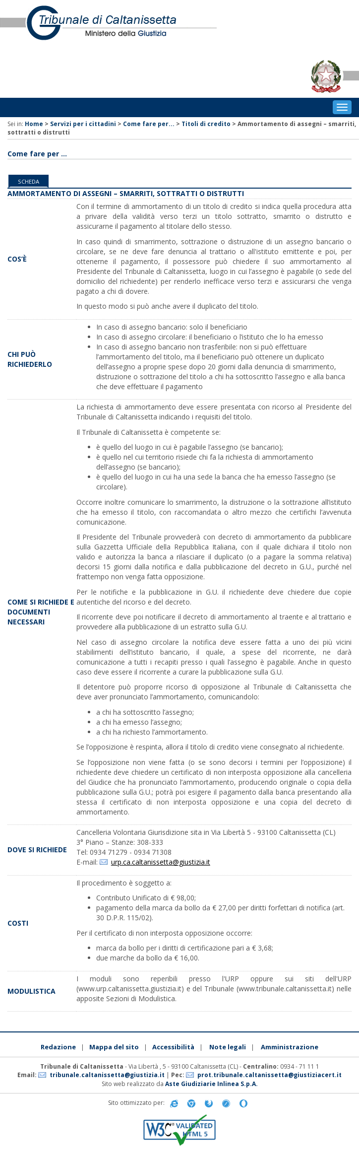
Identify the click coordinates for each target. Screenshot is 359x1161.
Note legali (227, 1046)
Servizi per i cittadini (83, 124)
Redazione (58, 1046)
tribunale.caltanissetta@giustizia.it (107, 1075)
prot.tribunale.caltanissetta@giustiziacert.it (269, 1075)
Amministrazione (289, 1046)
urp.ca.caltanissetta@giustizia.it (160, 862)
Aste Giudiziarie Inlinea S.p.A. (211, 1084)
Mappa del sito (114, 1046)
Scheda (28, 181)
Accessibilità (173, 1046)
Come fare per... (149, 124)
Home (34, 124)
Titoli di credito (206, 124)
